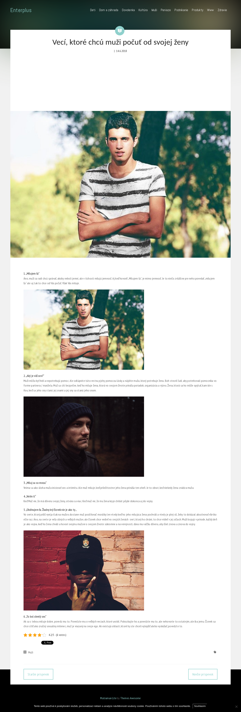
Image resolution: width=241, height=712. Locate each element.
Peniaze (166, 10)
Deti (92, 10)
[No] (236, 706)
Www (210, 10)
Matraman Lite (108, 698)
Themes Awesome (130, 698)
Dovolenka (128, 10)
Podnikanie (181, 10)
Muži (154, 10)
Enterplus (21, 10)
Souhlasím (200, 706)
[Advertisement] (120, 82)
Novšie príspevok (202, 674)
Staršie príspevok (38, 674)
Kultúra (143, 10)
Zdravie (222, 10)
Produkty (197, 10)
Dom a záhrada (108, 10)
